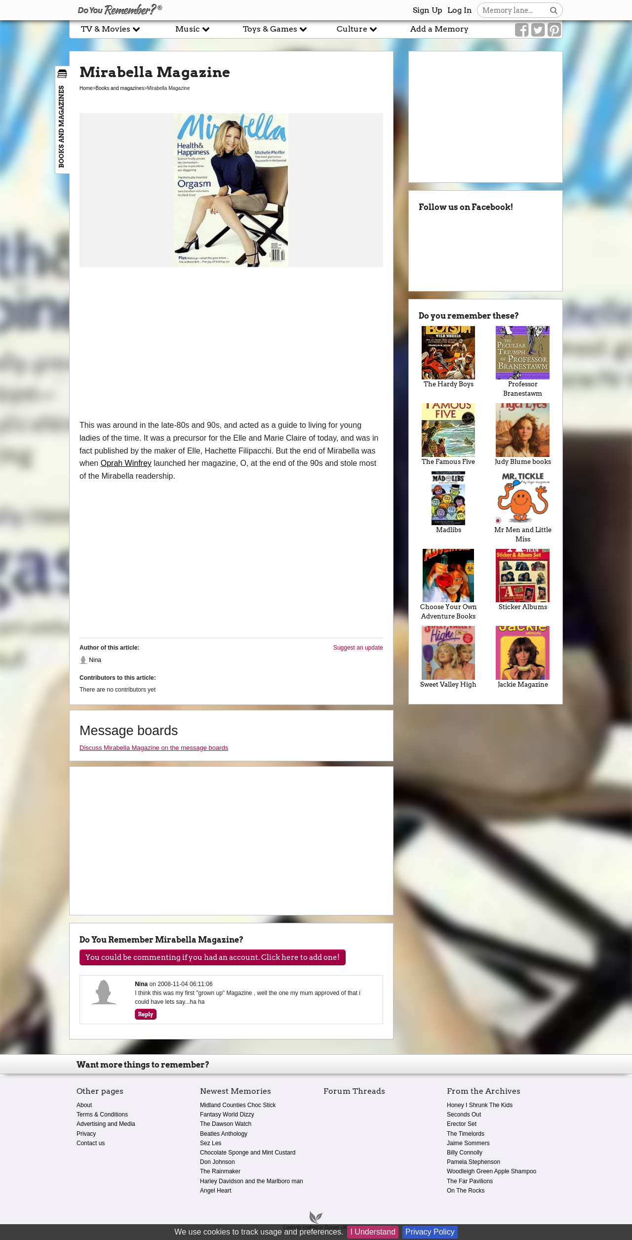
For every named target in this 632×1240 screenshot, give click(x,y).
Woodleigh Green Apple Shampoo (491, 1171)
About (84, 1105)
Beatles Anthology (223, 1133)
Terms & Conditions (102, 1114)
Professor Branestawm (523, 362)
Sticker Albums (523, 580)
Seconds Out (464, 1114)
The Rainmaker (220, 1171)
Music (192, 29)
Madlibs (448, 502)
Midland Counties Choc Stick (238, 1105)
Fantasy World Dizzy (227, 1114)
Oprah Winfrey (126, 463)
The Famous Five (448, 434)
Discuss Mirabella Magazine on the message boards (153, 747)
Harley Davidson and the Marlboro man (251, 1181)
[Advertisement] (231, 345)
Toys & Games (275, 29)
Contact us (91, 1143)
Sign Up (427, 10)
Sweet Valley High (448, 657)
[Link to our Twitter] (538, 30)
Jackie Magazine (523, 657)
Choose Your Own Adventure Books (448, 584)
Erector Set (461, 1123)
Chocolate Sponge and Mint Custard (247, 1152)
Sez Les (210, 1143)
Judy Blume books (523, 434)
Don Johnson (217, 1161)
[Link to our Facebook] (521, 30)
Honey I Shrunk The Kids (480, 1105)
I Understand (372, 1232)
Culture (357, 29)
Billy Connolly (464, 1152)
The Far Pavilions (470, 1181)
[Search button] (553, 10)
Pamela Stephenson (473, 1161)
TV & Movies (110, 29)
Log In (459, 10)
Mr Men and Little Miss (523, 507)
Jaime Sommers (468, 1143)
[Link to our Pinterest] (554, 30)
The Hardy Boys (448, 357)
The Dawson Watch (225, 1123)
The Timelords (465, 1133)
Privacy (86, 1133)
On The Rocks (465, 1190)
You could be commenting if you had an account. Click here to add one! (212, 957)
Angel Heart (215, 1190)
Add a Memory (439, 29)
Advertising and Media (106, 1123)
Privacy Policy (430, 1232)
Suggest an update (358, 647)
